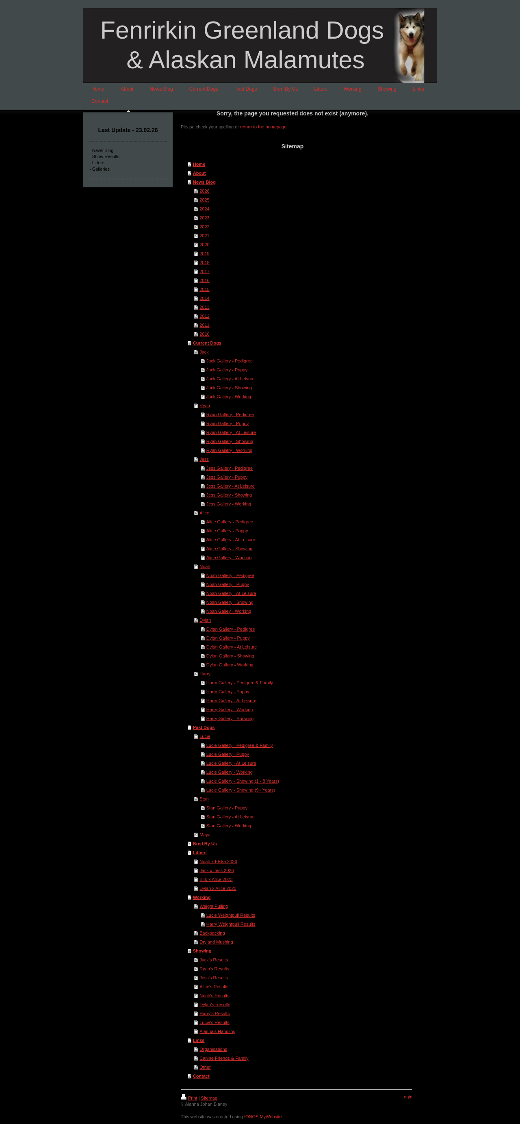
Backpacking (212, 933)
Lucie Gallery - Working (229, 772)
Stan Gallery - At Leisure (230, 816)
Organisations (213, 1049)
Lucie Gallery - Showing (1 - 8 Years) (242, 781)
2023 (204, 217)
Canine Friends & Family (223, 1058)
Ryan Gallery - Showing (230, 441)
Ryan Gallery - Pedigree (230, 414)
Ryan (204, 405)
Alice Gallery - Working (229, 557)
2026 (204, 191)
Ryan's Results (214, 968)
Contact (201, 1076)
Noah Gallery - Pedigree (230, 575)
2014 (204, 298)
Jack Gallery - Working (228, 396)
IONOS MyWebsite (263, 1116)
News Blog (204, 182)
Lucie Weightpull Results (230, 915)
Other (205, 1067)
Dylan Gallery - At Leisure (231, 646)
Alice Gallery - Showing (229, 548)
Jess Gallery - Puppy (226, 477)
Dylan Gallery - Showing (230, 655)
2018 (204, 262)
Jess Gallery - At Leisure (230, 486)
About (199, 173)
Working (202, 897)
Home (199, 164)
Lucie (204, 736)
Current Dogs (207, 343)
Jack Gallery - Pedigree (229, 360)
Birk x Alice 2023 (215, 879)
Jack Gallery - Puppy (226, 369)
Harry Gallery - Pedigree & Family (239, 682)
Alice (204, 512)
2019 (204, 253)
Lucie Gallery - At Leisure (231, 763)
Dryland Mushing (216, 942)
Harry (204, 673)
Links (199, 1040)
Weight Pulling (213, 906)
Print (189, 1098)
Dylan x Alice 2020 (217, 888)
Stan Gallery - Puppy (227, 807)
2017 (204, 271)
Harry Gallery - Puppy (227, 691)
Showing (202, 950)
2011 (204, 325)
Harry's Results (214, 1013)
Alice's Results (213, 986)
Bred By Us (205, 843)
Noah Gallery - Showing (230, 602)
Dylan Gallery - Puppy (228, 638)
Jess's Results (213, 977)
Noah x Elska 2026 (218, 861)
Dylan (205, 620)
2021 (204, 235)
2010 (204, 334)
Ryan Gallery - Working (229, 450)
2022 (204, 226)
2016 (204, 280)
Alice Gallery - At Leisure (230, 539)
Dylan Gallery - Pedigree (230, 629)
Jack (204, 351)
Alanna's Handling (217, 1031)
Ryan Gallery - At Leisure (231, 432)
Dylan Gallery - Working (230, 664)
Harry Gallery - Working (229, 709)
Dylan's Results (214, 1004)
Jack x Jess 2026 (216, 870)
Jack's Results (213, 959)
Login (406, 1096)
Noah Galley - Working (228, 611)
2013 (204, 307)
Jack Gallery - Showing (229, 387)
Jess (204, 459)
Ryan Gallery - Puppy (227, 423)
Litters (200, 852)
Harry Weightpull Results (231, 924)
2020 (204, 244)
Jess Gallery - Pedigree (229, 468)
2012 (204, 316)
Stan (204, 798)
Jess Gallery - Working (228, 503)
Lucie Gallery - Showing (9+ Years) (240, 790)
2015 (204, 289)
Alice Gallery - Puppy (227, 530)
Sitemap (209, 1098)
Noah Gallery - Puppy (227, 584)
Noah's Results (214, 995)
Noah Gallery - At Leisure (231, 593)
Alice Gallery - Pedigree (230, 521)
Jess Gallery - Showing (229, 495)
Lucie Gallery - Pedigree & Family (239, 745)
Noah (204, 566)
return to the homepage (263, 126)
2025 (204, 199)
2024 (204, 208)
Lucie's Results (214, 1022)
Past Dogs (204, 727)
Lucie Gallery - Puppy (227, 754)
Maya (204, 834)
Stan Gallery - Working (228, 825)
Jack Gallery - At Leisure (230, 378)
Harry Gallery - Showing (230, 718)
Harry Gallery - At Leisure (231, 700)
